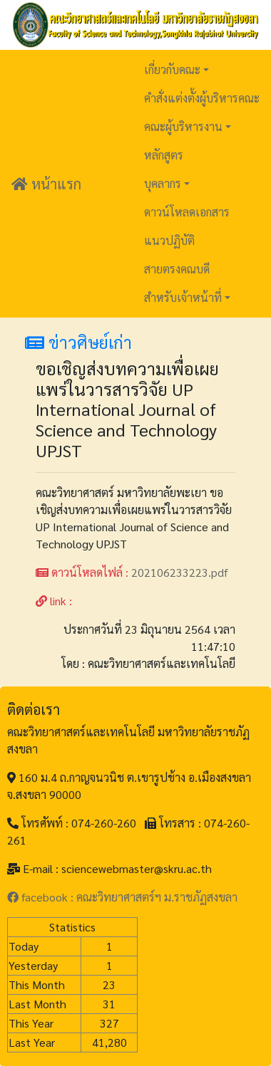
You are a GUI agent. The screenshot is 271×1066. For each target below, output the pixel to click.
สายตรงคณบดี (177, 268)
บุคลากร (162, 183)
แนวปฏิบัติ (169, 240)
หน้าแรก (46, 183)
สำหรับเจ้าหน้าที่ (183, 297)
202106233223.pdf (179, 572)
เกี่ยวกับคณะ (172, 69)
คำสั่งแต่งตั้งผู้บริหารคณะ (202, 97)
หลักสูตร (163, 154)
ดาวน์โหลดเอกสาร (187, 211)
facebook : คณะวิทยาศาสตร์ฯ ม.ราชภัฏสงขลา (122, 896)
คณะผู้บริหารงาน (183, 126)
